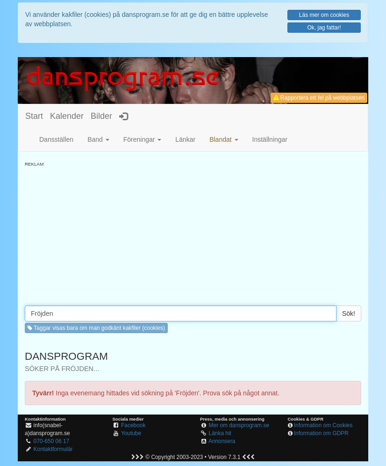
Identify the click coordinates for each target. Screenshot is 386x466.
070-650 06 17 (52, 441)
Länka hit (220, 433)
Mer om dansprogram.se (239, 425)
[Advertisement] (193, 233)
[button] (223, 139)
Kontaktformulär (53, 449)
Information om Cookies (323, 425)
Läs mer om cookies (324, 15)
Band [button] (98, 139)
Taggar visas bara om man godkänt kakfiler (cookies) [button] (96, 328)
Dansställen (56, 139)
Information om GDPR (321, 433)
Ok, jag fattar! (324, 27)
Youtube (131, 433)
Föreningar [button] (142, 139)
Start (34, 116)
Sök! (348, 313)
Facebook (133, 425)
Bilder (101, 116)
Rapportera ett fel (319, 98)
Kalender (67, 116)
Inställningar (270, 139)
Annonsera (222, 441)
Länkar (185, 139)
